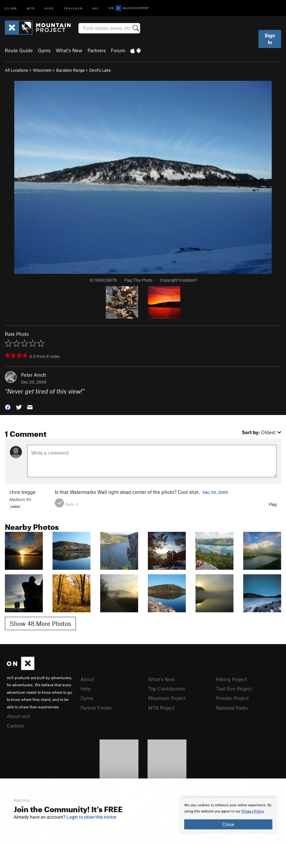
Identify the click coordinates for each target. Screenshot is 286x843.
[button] (8, 406)
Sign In (270, 38)
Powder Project (232, 698)
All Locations (16, 70)
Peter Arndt (33, 375)
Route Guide (19, 50)
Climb (11, 8)
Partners (97, 50)
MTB (31, 8)
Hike (49, 8)
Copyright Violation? (178, 280)
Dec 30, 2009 (215, 492)
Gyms (44, 50)
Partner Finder (96, 708)
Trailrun (73, 8)
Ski (95, 8)
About (87, 679)
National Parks (232, 708)
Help (85, 688)
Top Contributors (166, 688)
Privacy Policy (253, 811)
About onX (18, 716)
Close (228, 824)
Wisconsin (42, 70)
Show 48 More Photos (40, 623)
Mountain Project (167, 698)
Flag (273, 504)
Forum (118, 50)
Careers (15, 725)
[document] (228, 815)
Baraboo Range (70, 70)
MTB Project (161, 708)
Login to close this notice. (91, 817)
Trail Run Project (234, 688)
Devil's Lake (100, 70)
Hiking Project (231, 679)
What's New (69, 50)
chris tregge (22, 492)
